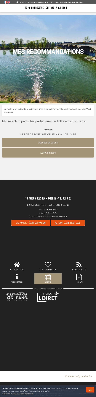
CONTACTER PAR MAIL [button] (67, 222)
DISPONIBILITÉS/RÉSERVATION (31, 222)
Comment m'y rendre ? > (78, 376)
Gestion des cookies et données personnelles (18, 394)
